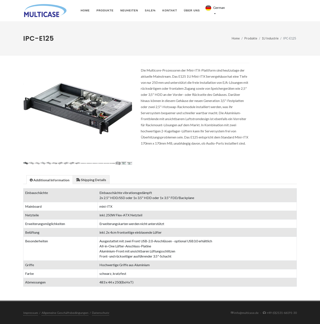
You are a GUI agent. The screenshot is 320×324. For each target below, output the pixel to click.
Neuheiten (129, 10)
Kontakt (169, 10)
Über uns (192, 10)
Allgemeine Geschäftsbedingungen (65, 313)
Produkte (105, 10)
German (214, 8)
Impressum (30, 313)
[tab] (49, 179)
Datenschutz (100, 313)
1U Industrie (270, 38)
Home (85, 10)
